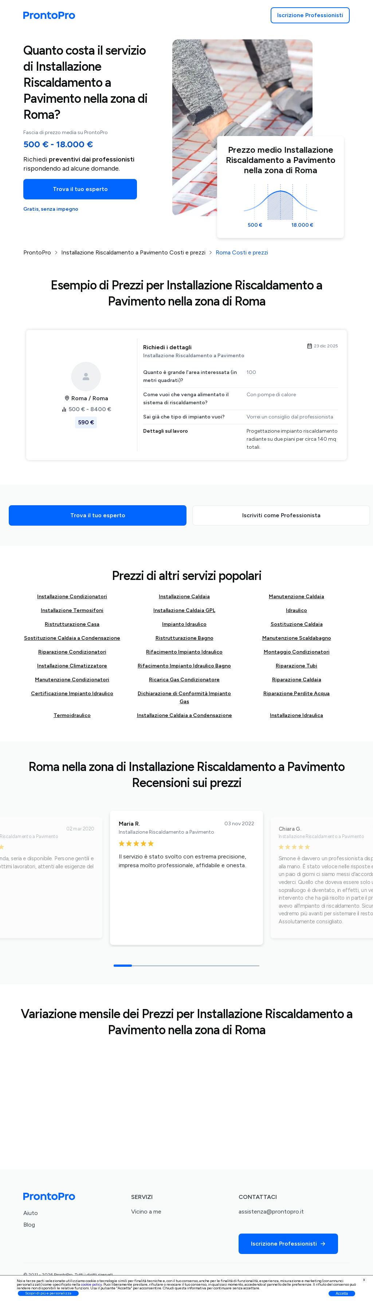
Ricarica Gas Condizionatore (184, 680)
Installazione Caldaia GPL (184, 610)
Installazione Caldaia (184, 596)
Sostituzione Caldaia (297, 624)
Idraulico (296, 610)
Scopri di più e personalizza (48, 1293)
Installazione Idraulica (296, 715)
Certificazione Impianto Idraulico (72, 693)
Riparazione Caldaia (296, 680)
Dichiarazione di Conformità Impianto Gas (184, 697)
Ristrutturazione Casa (72, 624)
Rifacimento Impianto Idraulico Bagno (184, 666)
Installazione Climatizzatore (72, 666)
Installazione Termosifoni (72, 610)
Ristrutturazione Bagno (184, 638)
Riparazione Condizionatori (72, 652)
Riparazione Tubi (296, 666)
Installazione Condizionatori (72, 596)
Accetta (342, 1294)
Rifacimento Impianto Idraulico (184, 652)
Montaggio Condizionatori (297, 652)
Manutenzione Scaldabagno (296, 638)
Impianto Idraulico (184, 624)
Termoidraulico (72, 715)
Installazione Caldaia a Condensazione (184, 715)
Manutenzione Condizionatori (72, 680)
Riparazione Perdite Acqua (296, 693)
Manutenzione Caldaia (296, 596)
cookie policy (91, 1284)
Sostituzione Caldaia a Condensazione (72, 638)
